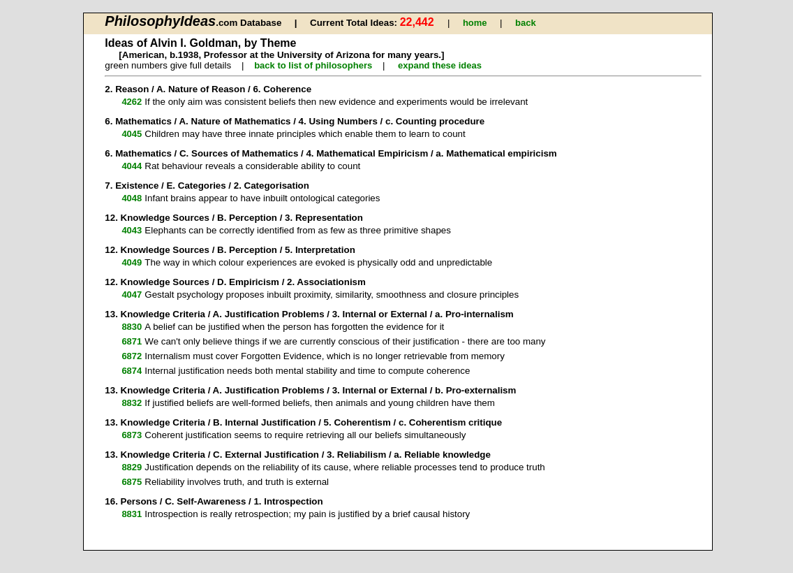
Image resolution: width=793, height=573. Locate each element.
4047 (131, 294)
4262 (131, 101)
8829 (131, 467)
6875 (131, 482)
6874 (131, 370)
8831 (131, 514)
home (475, 22)
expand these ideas (440, 65)
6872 (131, 356)
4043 (131, 230)
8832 (131, 403)
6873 (131, 435)
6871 (131, 341)
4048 (131, 198)
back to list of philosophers (313, 65)
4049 (131, 262)
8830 (131, 326)
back (525, 22)
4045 (131, 134)
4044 (131, 166)
